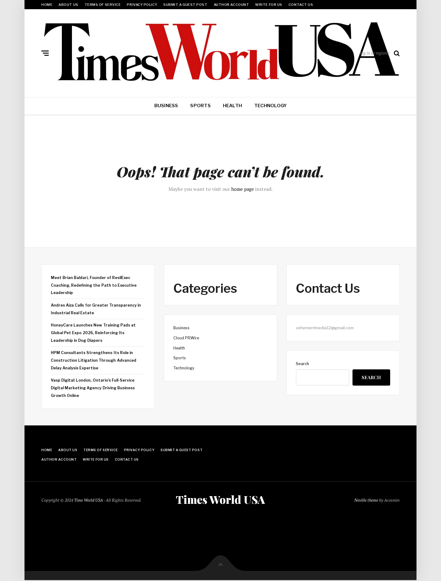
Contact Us (300, 4)
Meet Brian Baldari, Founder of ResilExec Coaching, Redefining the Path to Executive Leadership (94, 285)
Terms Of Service (103, 4)
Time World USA (89, 500)
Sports (200, 105)
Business (166, 105)
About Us (68, 4)
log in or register (374, 53)
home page (243, 189)
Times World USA (220, 499)
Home (46, 4)
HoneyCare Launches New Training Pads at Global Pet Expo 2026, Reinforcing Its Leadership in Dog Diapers (94, 332)
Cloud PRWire (186, 337)
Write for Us (268, 4)
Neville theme (366, 500)
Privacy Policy (142, 4)
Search (302, 363)
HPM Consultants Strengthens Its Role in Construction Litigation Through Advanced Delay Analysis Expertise (95, 360)
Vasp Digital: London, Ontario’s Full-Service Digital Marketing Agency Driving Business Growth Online (94, 388)
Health (232, 105)
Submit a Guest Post (185, 4)
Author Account (231, 4)
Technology (270, 105)
